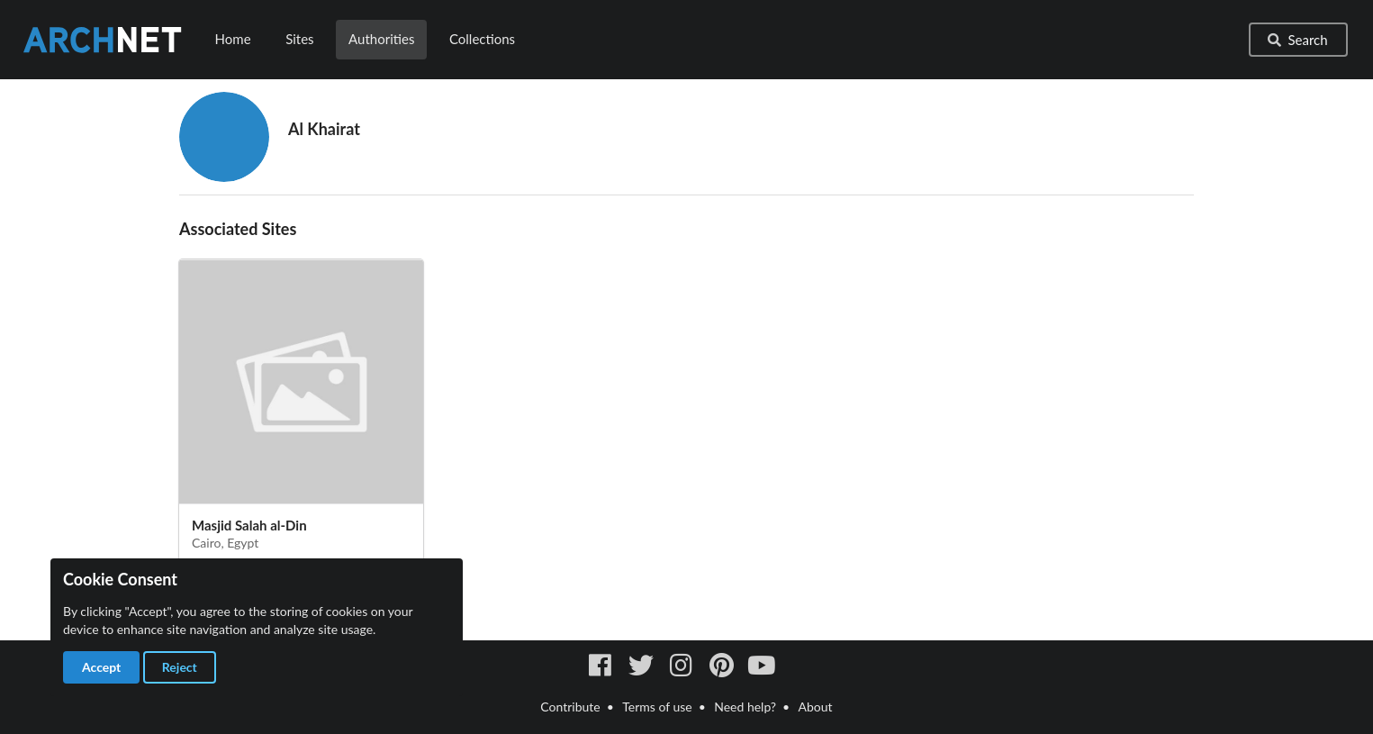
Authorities (381, 39)
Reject (179, 667)
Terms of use (656, 706)
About (816, 706)
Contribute (570, 706)
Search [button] (1296, 40)
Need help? (745, 706)
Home (233, 39)
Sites (299, 39)
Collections (482, 39)
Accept (101, 667)
